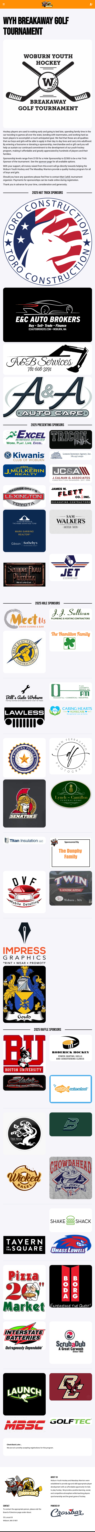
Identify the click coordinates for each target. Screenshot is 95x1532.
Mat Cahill (65, 176)
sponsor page (45, 161)
